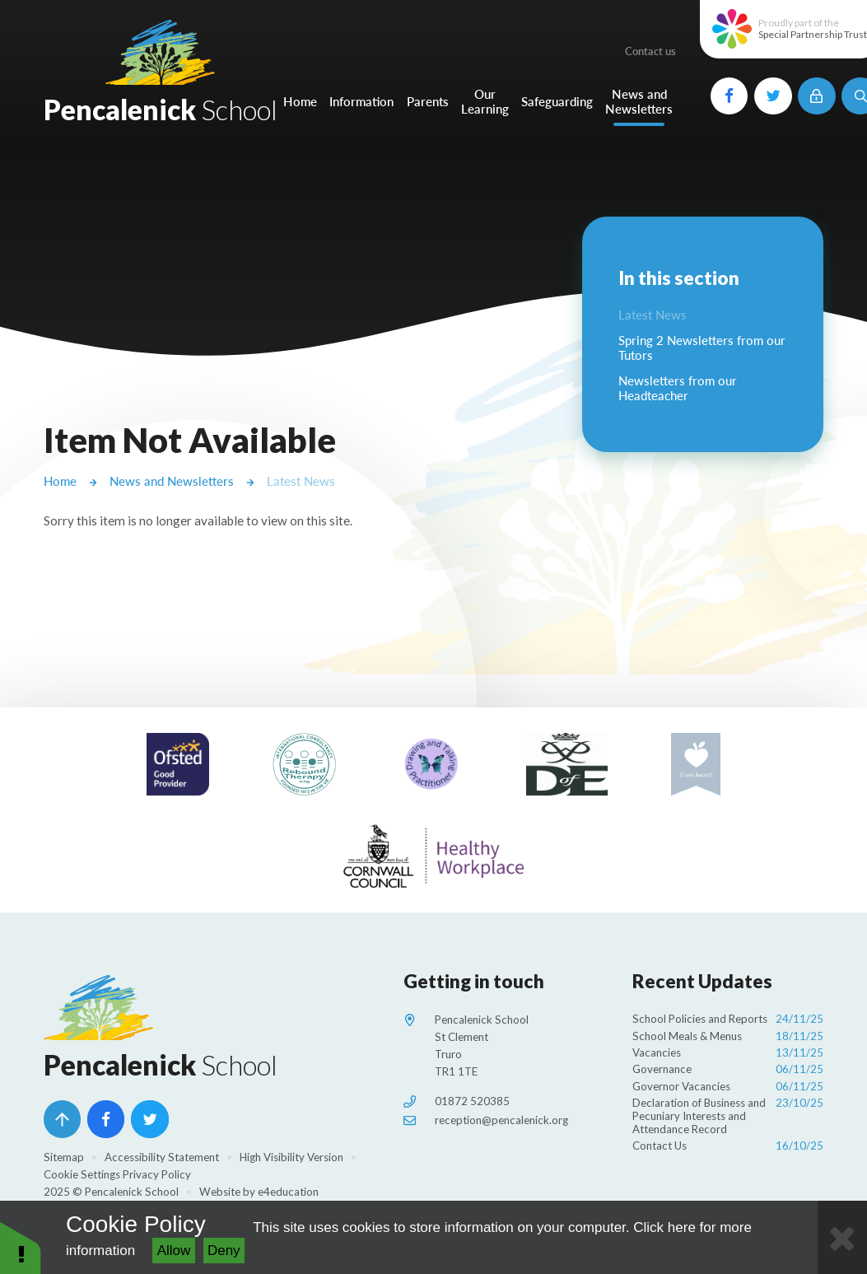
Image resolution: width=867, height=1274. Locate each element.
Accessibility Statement (162, 1157)
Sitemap (64, 1157)
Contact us (650, 51)
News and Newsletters (172, 481)
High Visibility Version (291, 1157)
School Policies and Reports (727, 1019)
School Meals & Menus (727, 1036)
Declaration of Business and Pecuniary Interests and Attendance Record (727, 1116)
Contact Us (727, 1146)
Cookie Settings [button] (82, 1174)
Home (60, 481)
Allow (174, 1250)
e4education (288, 1191)
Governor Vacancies (727, 1087)
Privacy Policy (157, 1174)
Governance (727, 1069)
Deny (223, 1250)
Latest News (301, 481)
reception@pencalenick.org (501, 1120)
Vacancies (727, 1053)
